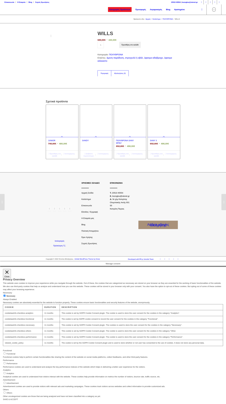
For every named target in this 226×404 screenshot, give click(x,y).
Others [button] (6, 390)
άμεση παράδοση (115, 57)
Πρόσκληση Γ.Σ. (59, 246)
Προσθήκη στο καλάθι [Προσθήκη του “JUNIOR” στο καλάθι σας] (54, 155)
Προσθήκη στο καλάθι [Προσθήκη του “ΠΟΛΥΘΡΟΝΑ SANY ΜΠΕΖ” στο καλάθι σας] (122, 155)
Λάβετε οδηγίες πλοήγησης (158, 225)
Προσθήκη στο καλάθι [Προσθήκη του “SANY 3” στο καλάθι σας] (156, 155)
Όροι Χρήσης (87, 237)
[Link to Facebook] (201, 2)
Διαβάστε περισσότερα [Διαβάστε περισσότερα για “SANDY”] (88, 155)
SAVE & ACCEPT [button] (10, 399)
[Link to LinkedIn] (219, 2)
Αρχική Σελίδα (87, 193)
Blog (30, 2)
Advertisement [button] (9, 380)
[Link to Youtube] (215, 2)
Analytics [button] (7, 370)
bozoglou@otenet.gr (190, 2)
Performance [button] (8, 360)
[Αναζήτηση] (202, 9)
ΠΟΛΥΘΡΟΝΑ (116, 54)
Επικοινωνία (9, 2)
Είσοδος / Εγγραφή (89, 212)
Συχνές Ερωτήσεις (42, 2)
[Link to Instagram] (206, 2)
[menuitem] (10, 2)
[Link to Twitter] (210, 2)
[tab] (104, 73)
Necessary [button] (7, 293)
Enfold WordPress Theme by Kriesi (87, 259)
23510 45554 (176, 2)
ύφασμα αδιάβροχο (153, 57)
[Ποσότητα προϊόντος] (100, 45)
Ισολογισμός (59, 241)
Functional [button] (7, 350)
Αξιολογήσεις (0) (120, 73)
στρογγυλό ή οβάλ (134, 57)
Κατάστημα (86, 199)
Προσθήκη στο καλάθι (130, 45)
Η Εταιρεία (21, 2)
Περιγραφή (104, 73)
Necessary (10, 296)
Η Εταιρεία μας (87, 218)
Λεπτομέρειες (69, 154)
